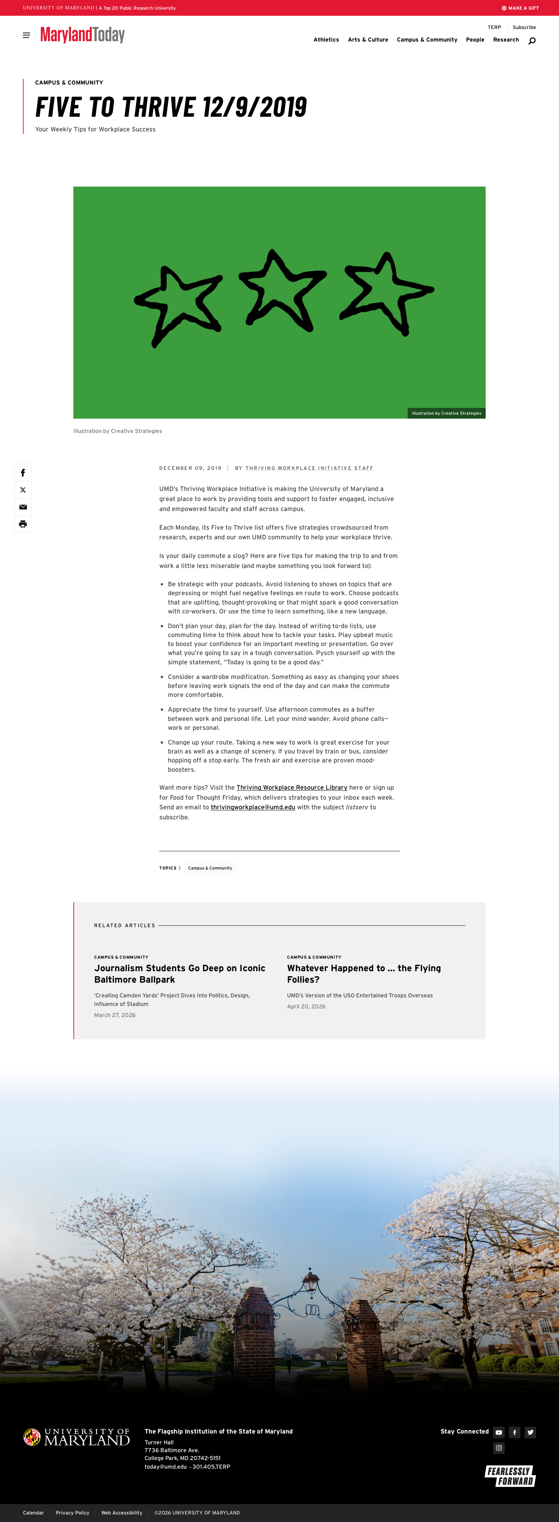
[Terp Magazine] (494, 27)
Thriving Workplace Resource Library (292, 787)
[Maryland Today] (83, 35)
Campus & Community (210, 868)
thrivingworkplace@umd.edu (253, 807)
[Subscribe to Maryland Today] (524, 27)
